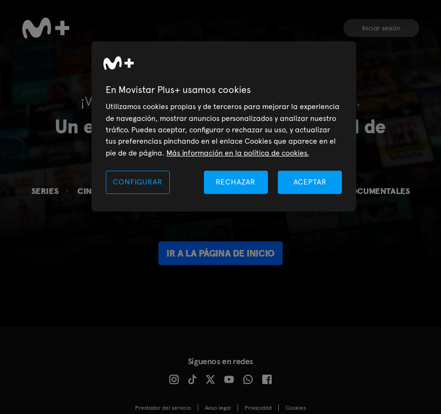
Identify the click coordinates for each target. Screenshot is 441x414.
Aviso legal (218, 408)
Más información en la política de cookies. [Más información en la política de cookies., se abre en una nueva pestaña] (237, 152)
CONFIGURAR (137, 181)
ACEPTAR (310, 181)
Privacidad (258, 408)
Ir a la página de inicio (220, 253)
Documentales (377, 191)
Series (45, 191)
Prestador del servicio (163, 408)
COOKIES (295, 408)
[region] (224, 126)
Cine (87, 191)
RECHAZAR (236, 181)
